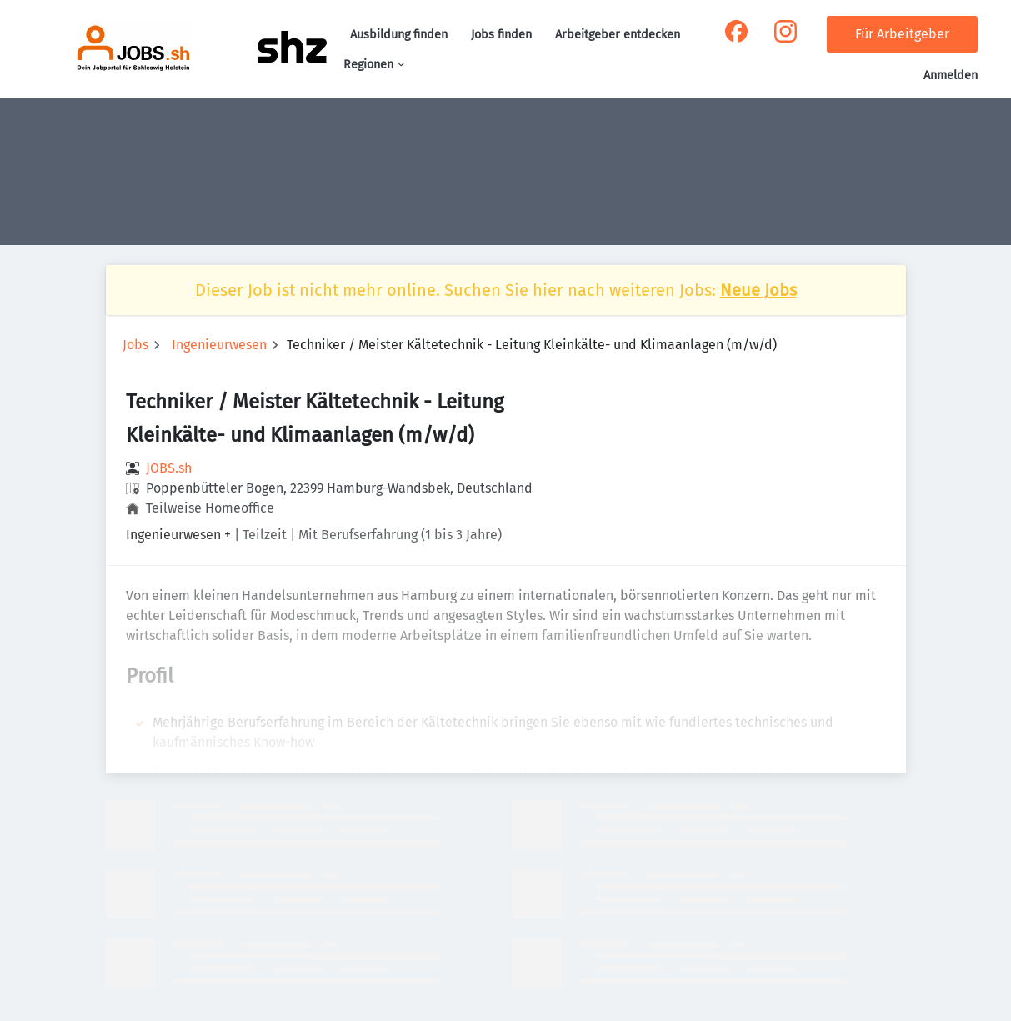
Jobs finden (501, 35)
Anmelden (950, 75)
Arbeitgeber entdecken (617, 35)
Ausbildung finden (399, 35)
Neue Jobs (758, 290)
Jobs (135, 345)
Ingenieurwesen (219, 345)
